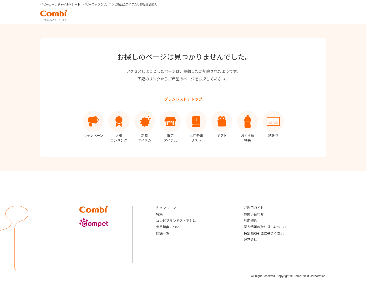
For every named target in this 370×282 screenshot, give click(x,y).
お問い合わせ (254, 214)
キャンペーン (166, 208)
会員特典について (169, 227)
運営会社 (250, 239)
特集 (159, 214)
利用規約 (250, 221)
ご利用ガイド (254, 208)
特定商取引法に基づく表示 (264, 233)
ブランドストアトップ (183, 99)
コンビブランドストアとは (176, 221)
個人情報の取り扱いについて (265, 227)
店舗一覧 (162, 233)
